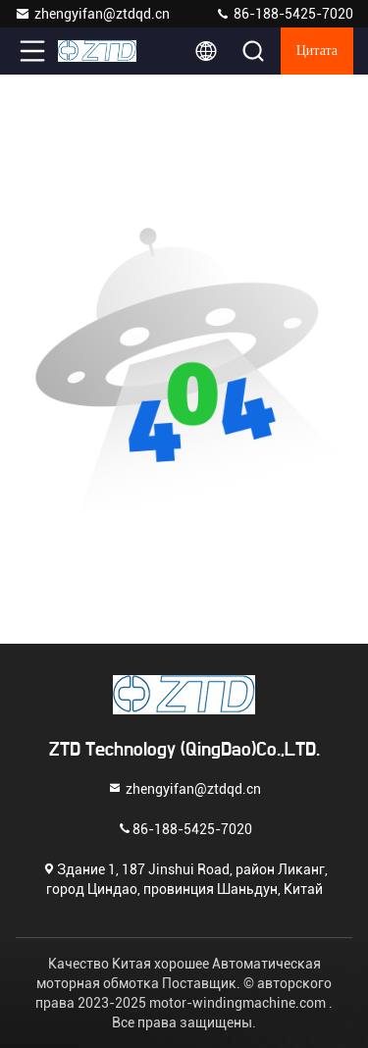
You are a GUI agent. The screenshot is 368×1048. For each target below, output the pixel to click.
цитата (317, 51)
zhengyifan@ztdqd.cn (92, 14)
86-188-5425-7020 (284, 14)
